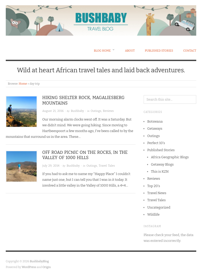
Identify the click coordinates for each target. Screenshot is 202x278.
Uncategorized (158, 207)
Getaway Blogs (162, 164)
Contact (189, 50)
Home (23, 83)
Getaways (154, 128)
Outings (96, 111)
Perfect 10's (156, 143)
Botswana (155, 121)
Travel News (156, 193)
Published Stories (159, 50)
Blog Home (102, 50)
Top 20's (153, 186)
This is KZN (160, 171)
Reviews (108, 111)
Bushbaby (77, 111)
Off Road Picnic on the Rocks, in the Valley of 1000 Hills (85, 155)
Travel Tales (107, 165)
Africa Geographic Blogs (170, 157)
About (130, 50)
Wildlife (153, 214)
